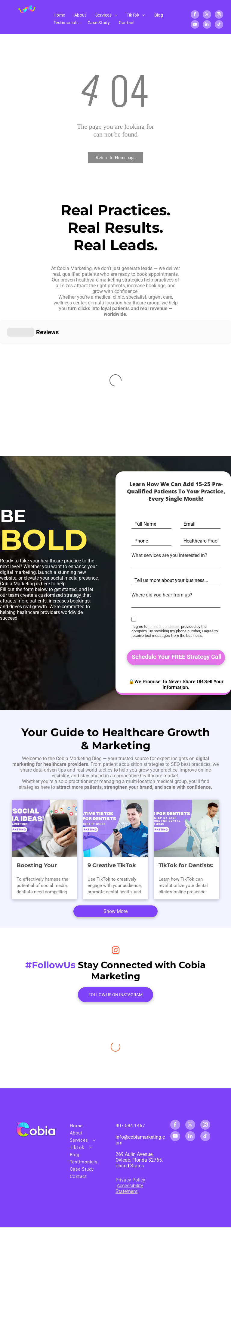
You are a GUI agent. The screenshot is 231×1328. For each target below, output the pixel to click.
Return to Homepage (115, 157)
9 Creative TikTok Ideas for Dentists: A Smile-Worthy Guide (113, 854)
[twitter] (207, 15)
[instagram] (219, 15)
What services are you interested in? (169, 555)
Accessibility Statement (129, 1096)
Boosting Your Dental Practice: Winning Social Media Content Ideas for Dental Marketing (39, 854)
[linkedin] (207, 25)
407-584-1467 (130, 1033)
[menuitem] (59, 15)
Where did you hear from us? (161, 595)
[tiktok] (219, 25)
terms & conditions (164, 626)
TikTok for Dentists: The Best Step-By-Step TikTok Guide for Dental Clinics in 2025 (186, 854)
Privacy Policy (130, 1087)
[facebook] (195, 15)
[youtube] (195, 25)
